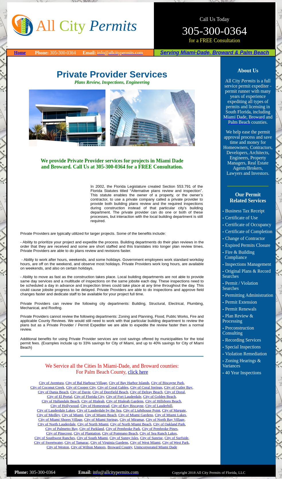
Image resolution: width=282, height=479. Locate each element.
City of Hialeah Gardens (125, 401)
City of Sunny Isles (123, 438)
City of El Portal (59, 396)
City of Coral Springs (146, 387)
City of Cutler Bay (178, 387)
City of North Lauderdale (57, 424)
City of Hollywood (64, 406)
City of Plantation (87, 433)
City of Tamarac (76, 442)
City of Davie (80, 392)
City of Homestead (95, 406)
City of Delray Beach (146, 392)
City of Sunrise (151, 438)
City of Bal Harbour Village (86, 383)
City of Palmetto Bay (61, 428)
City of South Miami (92, 438)
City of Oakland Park (169, 424)
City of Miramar (132, 419)
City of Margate (174, 410)
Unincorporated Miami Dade (155, 447)
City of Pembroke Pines (159, 428)
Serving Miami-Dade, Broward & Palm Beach (214, 52)
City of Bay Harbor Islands (129, 383)
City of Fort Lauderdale (123, 396)
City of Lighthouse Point (141, 410)
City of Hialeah (92, 401)
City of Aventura (51, 383)
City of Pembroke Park (123, 428)
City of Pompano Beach (120, 433)
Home (20, 52)
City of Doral (174, 392)
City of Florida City (89, 396)
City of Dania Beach (53, 392)
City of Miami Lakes (170, 415)
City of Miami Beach (100, 415)
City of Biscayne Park (167, 383)
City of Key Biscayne (127, 406)
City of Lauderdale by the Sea (99, 410)
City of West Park (175, 442)
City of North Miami (92, 424)
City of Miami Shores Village (60, 419)
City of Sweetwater (48, 442)
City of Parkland (91, 428)
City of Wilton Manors (88, 447)
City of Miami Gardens (135, 415)
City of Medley (48, 415)
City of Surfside (176, 438)
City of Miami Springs (101, 419)
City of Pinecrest (59, 433)
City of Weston (58, 447)
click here (138, 372)
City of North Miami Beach (131, 424)
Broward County (119, 447)
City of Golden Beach (159, 396)
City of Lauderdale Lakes (56, 410)
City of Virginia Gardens (109, 442)
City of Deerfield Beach (110, 392)
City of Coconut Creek (47, 387)
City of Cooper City (81, 387)
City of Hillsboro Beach (163, 401)
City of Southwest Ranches (54, 438)
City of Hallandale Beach (61, 401)
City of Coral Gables (112, 387)
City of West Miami (145, 442)
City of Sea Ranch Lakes (158, 433)
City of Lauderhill (158, 406)
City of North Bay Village (165, 419)
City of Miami (72, 415)
